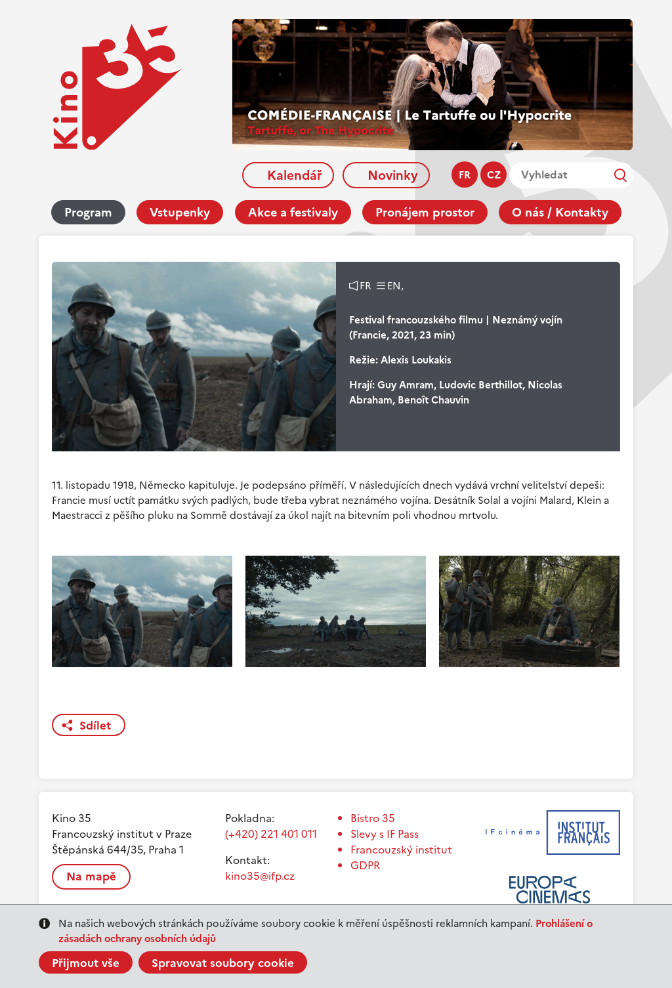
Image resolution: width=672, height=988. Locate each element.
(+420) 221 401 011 (271, 834)
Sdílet (95, 725)
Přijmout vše (85, 963)
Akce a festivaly (293, 212)
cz (494, 174)
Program (88, 212)
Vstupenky (180, 212)
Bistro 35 (372, 818)
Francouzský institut (401, 849)
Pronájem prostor (424, 212)
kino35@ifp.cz (260, 876)
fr (465, 174)
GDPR (365, 865)
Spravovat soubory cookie (223, 963)
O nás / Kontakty (560, 212)
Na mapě (91, 876)
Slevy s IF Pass (384, 834)
